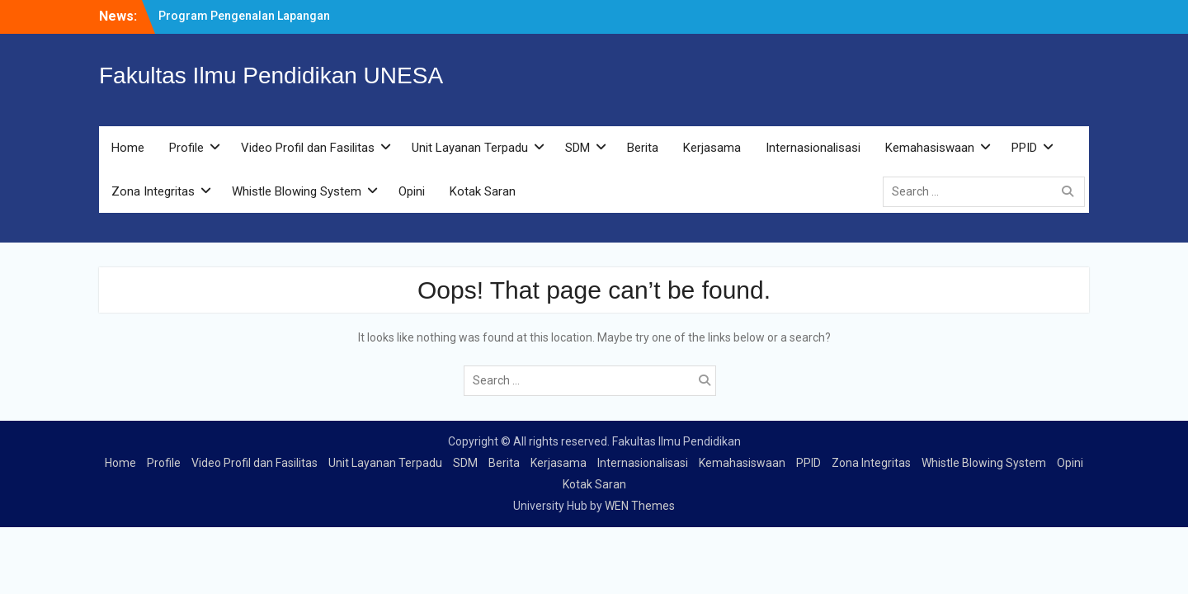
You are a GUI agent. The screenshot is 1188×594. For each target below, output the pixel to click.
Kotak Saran (483, 191)
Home (127, 147)
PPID (1024, 147)
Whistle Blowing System (296, 191)
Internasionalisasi (813, 147)
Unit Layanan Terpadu (470, 147)
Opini (411, 191)
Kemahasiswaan (929, 147)
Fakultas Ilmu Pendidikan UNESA (271, 75)
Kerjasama (712, 147)
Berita (642, 147)
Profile (186, 147)
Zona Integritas (153, 191)
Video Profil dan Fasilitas (308, 147)
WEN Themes (640, 505)
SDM (577, 147)
